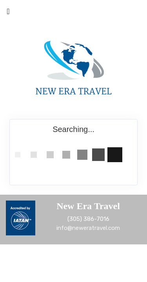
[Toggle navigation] (8, 13)
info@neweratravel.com (88, 227)
